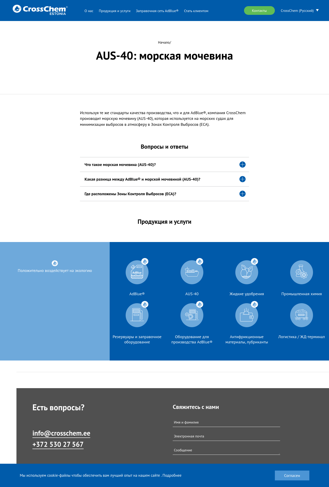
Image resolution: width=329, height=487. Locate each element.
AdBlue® (137, 293)
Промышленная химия (301, 293)
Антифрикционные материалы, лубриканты (247, 339)
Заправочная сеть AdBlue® (157, 10)
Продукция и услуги (114, 10)
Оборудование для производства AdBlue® (191, 339)
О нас (89, 10)
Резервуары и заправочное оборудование (137, 339)
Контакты (259, 10)
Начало (164, 42)
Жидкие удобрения (247, 293)
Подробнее (171, 475)
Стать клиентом (196, 10)
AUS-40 (192, 293)
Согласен (292, 475)
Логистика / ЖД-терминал (301, 336)
